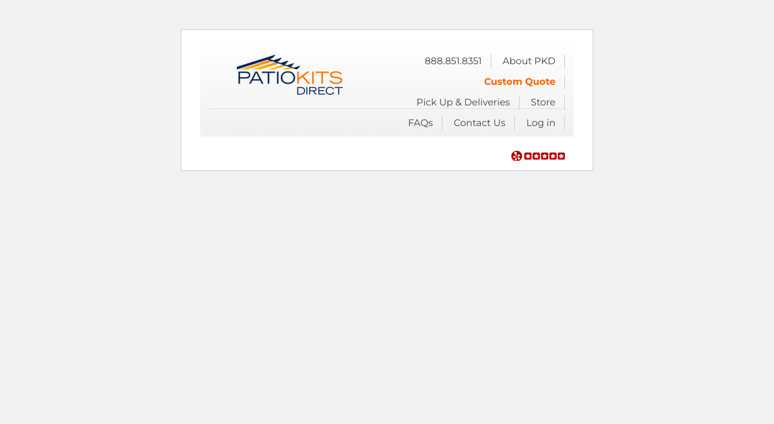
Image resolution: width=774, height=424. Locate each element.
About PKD (528, 61)
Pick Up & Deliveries (463, 102)
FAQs (420, 123)
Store (543, 102)
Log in (540, 123)
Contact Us (479, 123)
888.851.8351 (453, 61)
